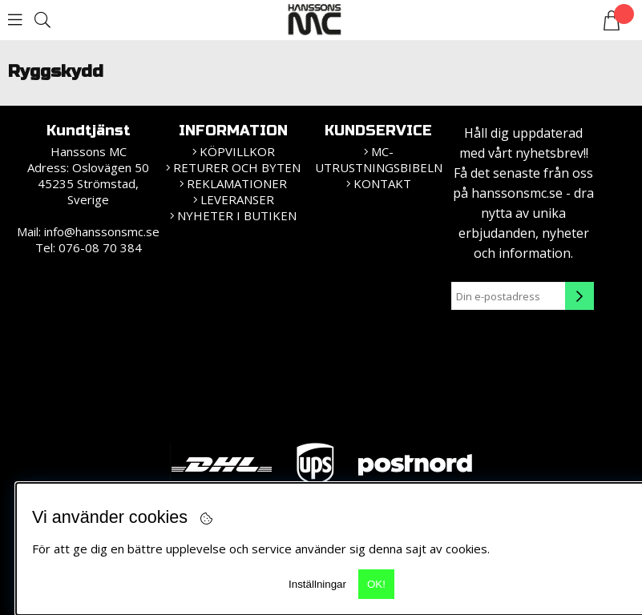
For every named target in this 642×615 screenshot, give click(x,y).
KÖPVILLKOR (237, 151)
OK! (376, 584)
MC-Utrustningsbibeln (378, 159)
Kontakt (382, 183)
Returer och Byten (237, 167)
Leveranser (237, 199)
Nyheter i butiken (237, 215)
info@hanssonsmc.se (101, 231)
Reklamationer (237, 183)
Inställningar (317, 584)
